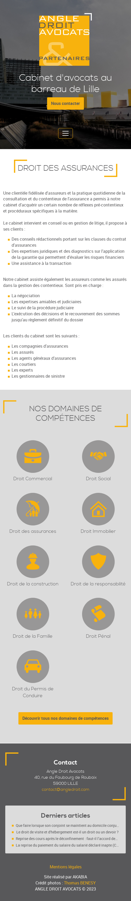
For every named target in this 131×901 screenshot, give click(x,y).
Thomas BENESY (80, 883)
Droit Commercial (32, 479)
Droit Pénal (98, 636)
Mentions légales (66, 867)
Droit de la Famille (33, 636)
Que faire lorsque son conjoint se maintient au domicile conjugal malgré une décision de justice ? (67, 825)
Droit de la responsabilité (98, 584)
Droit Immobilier (98, 531)
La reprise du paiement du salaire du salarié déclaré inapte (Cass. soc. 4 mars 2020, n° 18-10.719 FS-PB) (67, 845)
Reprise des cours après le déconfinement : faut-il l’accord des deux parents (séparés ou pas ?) (67, 838)
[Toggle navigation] (65, 133)
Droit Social (98, 479)
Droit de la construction (32, 584)
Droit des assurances (32, 531)
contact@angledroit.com (65, 789)
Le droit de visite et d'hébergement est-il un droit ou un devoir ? (67, 831)
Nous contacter (65, 103)
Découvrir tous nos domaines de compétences (65, 718)
